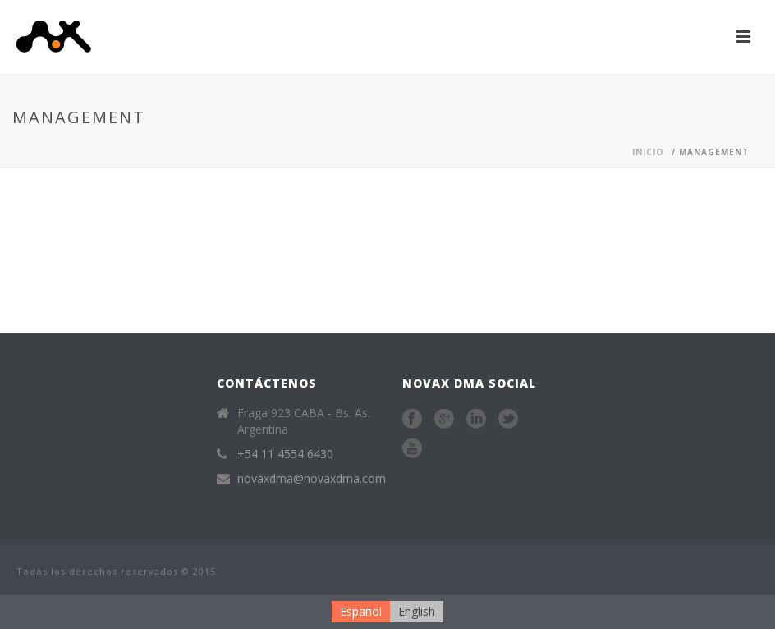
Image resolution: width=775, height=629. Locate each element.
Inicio (648, 152)
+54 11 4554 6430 (285, 454)
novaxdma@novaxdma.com (311, 478)
